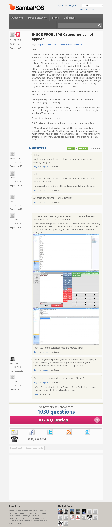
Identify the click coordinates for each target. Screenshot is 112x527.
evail (37, 394)
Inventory (78, 44)
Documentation (37, 17)
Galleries (69, 17)
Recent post (16, 448)
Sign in (60, 5)
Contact (94, 9)
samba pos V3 (53, 44)
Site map (84, 9)
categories (41, 44)
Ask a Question (53, 420)
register (83, 148)
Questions (17, 17)
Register (73, 5)
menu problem (66, 44)
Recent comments (34, 448)
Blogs (55, 17)
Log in (71, 148)
